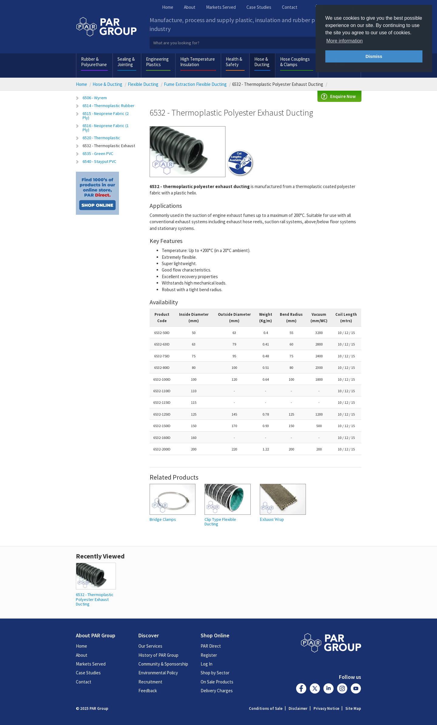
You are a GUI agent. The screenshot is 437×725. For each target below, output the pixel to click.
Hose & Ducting (261, 61)
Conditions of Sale (266, 708)
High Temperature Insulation (197, 61)
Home (167, 7)
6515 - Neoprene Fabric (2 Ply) (106, 115)
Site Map (353, 708)
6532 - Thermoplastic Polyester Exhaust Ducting (94, 599)
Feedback (147, 690)
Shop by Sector (215, 673)
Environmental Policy (158, 673)
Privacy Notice (326, 708)
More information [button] (344, 40)
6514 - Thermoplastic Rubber (108, 105)
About (189, 7)
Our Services (150, 646)
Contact (289, 7)
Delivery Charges (217, 690)
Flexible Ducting (143, 84)
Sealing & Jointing (126, 61)
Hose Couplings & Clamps (295, 61)
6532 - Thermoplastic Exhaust (109, 145)
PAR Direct (211, 646)
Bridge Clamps (163, 519)
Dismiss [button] (373, 56)
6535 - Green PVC (98, 153)
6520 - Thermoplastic (101, 137)
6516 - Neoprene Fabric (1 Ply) (106, 128)
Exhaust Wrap (272, 519)
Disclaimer (298, 708)
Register (209, 655)
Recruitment (150, 682)
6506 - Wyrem (95, 97)
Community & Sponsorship (163, 664)
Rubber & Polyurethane (94, 61)
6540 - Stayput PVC (99, 161)
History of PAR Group (158, 655)
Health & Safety (234, 61)
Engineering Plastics (157, 61)
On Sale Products (217, 682)
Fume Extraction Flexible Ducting (195, 84)
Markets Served (221, 7)
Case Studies (258, 7)
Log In (206, 664)
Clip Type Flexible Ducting (220, 522)
